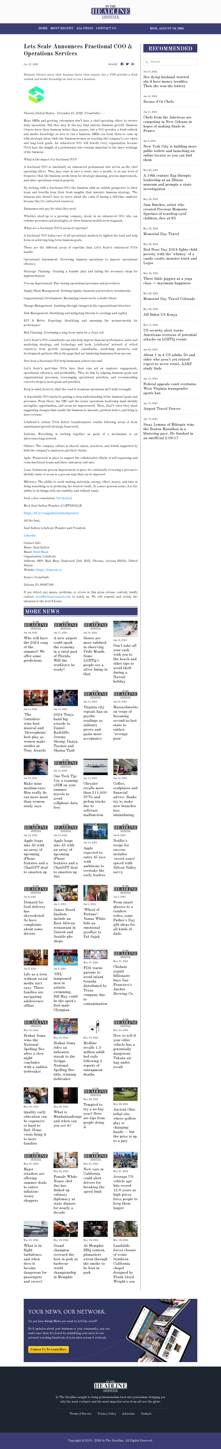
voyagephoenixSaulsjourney (60, 513)
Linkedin (29, 535)
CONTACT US (106, 28)
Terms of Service (80, 1413)
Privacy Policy (107, 1413)
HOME (43, 28)
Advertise (128, 1413)
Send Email (40, 552)
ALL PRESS (84, 28)
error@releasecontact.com (53, 596)
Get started (64, 498)
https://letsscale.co (49, 570)
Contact (146, 1413)
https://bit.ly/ (33, 513)
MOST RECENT (62, 28)
